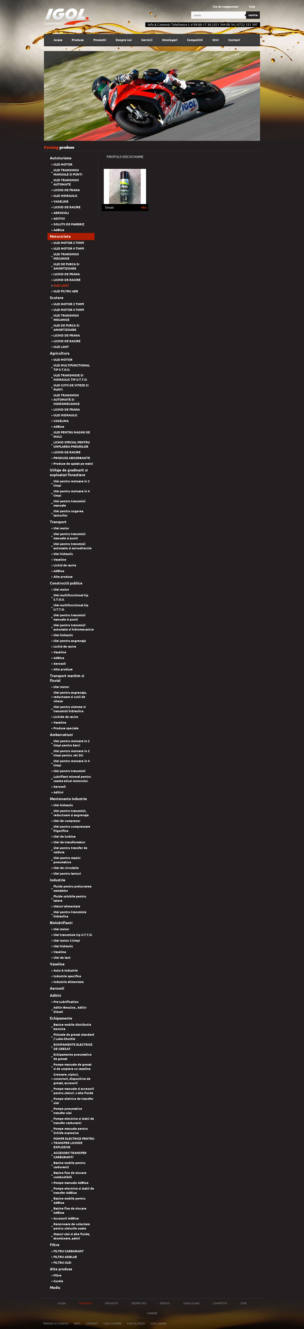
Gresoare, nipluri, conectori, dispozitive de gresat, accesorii (71, 1079)
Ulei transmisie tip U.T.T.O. (72, 935)
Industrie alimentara (68, 982)
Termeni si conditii (55, 1323)
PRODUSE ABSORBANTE (71, 458)
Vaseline (59, 559)
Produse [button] (78, 40)
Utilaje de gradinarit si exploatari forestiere (69, 472)
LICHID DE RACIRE (67, 207)
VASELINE (60, 201)
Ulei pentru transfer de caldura (70, 850)
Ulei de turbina (64, 836)
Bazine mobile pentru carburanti (69, 1165)
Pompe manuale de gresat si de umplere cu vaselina (72, 1067)
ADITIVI (59, 218)
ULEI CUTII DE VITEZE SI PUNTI (71, 387)
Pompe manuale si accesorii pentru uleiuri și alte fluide (73, 1091)
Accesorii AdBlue (66, 1218)
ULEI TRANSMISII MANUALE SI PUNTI (67, 172)
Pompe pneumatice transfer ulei (67, 1111)
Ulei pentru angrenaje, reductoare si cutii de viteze (70, 697)
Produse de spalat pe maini (73, 463)
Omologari (169, 40)
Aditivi (58, 792)
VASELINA (61, 421)
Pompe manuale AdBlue (71, 1183)
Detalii (109, 207)
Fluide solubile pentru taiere (69, 898)
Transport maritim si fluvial (67, 678)
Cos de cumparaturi (225, 6)
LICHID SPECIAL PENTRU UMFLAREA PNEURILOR (71, 444)
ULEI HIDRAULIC (65, 196)
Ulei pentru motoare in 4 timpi (71, 493)
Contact (234, 40)
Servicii (146, 40)
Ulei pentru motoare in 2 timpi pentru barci (71, 743)
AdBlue (58, 230)
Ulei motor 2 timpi (66, 940)
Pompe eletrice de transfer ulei (73, 1101)
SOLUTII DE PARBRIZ (68, 224)
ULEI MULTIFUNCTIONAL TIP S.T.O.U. (71, 367)
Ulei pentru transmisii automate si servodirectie (72, 546)
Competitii (195, 40)
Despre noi (138, 1303)
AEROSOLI (61, 213)
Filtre (54, 1245)
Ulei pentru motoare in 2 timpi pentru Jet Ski (71, 753)
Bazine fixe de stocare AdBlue (69, 1211)
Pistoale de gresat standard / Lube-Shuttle (73, 1037)
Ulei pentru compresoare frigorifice (71, 829)
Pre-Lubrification (66, 1002)
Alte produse (63, 577)
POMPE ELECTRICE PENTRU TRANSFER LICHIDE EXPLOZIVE (73, 1143)
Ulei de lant (62, 957)
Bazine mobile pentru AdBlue (69, 1201)
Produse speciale (66, 728)
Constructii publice (66, 583)
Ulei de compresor (66, 821)
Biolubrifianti (61, 923)
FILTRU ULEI (62, 1262)
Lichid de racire (64, 565)
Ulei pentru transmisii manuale (69, 503)
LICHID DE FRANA (66, 190)
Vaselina (59, 952)
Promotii (99, 40)
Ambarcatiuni (61, 735)
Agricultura (59, 353)
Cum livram (158, 1323)
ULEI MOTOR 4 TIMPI (68, 248)
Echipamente (61, 1018)
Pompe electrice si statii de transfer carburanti (73, 1121)
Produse (85, 1303)
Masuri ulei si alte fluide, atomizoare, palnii (71, 1236)
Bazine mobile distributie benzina (72, 1027)
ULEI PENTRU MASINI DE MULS (71, 434)
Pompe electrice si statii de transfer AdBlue (73, 1191)
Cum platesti (136, 1323)
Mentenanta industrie (68, 799)
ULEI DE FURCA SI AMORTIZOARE (66, 266)
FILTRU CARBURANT (68, 1251)
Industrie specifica (67, 976)
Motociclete (60, 236)
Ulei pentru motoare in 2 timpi (71, 483)
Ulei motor (61, 528)
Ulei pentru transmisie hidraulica (69, 914)
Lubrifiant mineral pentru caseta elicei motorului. (72, 779)
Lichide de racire (65, 717)
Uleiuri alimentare (66, 906)
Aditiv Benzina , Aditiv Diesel (69, 1010)
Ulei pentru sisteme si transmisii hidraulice (69, 709)
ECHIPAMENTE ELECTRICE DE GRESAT (72, 1047)
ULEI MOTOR (62, 164)
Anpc (77, 1323)
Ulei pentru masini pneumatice (67, 860)
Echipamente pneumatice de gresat (72, 1057)
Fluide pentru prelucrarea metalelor (72, 888)
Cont (252, 6)
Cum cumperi (113, 1323)
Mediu (55, 1288)
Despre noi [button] (124, 40)
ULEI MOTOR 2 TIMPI (68, 243)
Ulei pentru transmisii (69, 771)
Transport (58, 522)
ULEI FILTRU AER (65, 291)
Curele (58, 1281)
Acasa (58, 40)
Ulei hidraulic (63, 554)
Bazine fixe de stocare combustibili (69, 1175)
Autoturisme (60, 158)
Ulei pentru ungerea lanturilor (68, 513)
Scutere (56, 298)
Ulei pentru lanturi (67, 873)
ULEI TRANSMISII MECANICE (66, 256)
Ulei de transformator (69, 842)
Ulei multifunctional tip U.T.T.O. (70, 607)
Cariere (152, 1313)
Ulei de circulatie (66, 868)
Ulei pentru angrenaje (69, 641)
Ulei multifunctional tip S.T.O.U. (70, 597)
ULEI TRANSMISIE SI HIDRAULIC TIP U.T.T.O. (70, 377)
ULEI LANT (61, 285)
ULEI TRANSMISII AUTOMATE (66, 182)
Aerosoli (59, 663)
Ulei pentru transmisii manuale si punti (69, 536)
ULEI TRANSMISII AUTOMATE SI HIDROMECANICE (66, 400)
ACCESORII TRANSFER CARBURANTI (69, 1155)
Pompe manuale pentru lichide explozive (70, 1131)
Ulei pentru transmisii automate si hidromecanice (73, 627)
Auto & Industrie (65, 970)
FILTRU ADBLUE (65, 1257)
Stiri (215, 40)
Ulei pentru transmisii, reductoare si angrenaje (71, 813)
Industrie (57, 880)
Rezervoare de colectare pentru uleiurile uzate (71, 1226)
